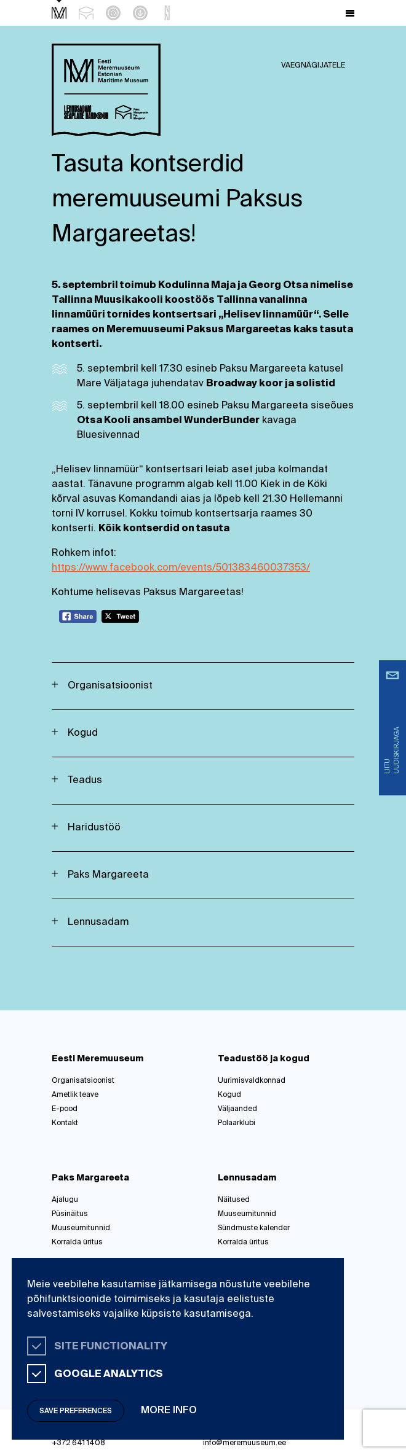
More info (169, 1411)
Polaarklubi (236, 1123)
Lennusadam (98, 922)
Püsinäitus (70, 1214)
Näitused (234, 1200)
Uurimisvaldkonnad (251, 1081)
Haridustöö (94, 828)
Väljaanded (237, 1109)
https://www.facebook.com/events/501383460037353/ (181, 568)
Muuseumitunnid (81, 1228)
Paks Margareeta (108, 875)
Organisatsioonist (110, 686)
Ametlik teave (75, 1095)
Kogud (83, 733)
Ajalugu (65, 1200)
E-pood (65, 1109)
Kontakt (65, 1123)
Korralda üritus (77, 1242)
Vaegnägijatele (313, 65)
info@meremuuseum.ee (244, 1443)
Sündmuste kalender (254, 1228)
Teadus (85, 781)
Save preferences (75, 1411)
